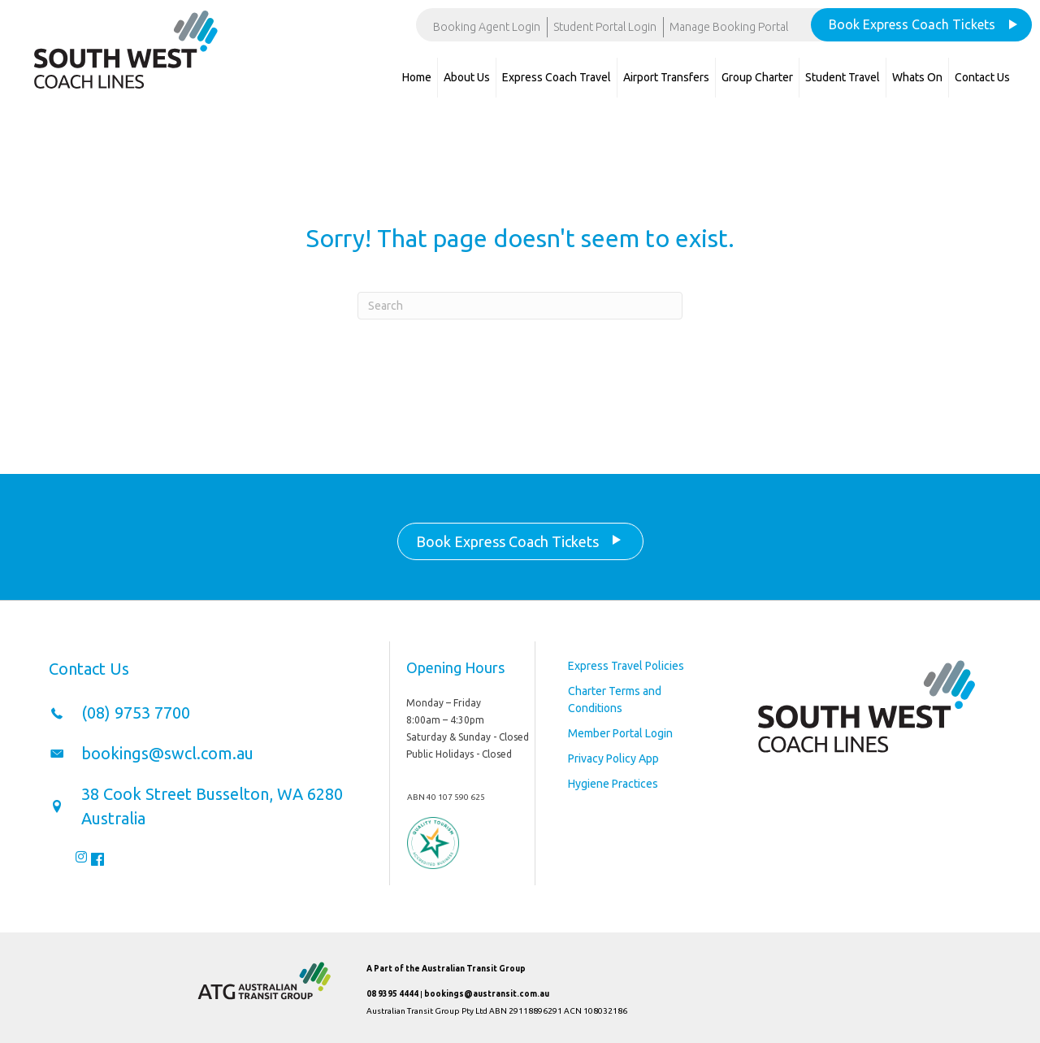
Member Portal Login (620, 733)
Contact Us (982, 77)
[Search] (520, 305)
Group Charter (757, 77)
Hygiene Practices (613, 783)
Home (416, 77)
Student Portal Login (604, 26)
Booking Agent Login (486, 26)
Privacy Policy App (613, 758)
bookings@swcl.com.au (167, 753)
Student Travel (842, 77)
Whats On (917, 77)
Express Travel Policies (626, 665)
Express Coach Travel (556, 77)
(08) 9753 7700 (135, 712)
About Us (467, 77)
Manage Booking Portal (729, 26)
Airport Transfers (666, 77)
